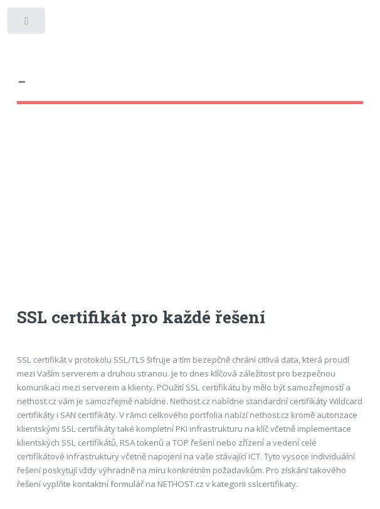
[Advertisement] (190, 217)
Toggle (27, 23)
